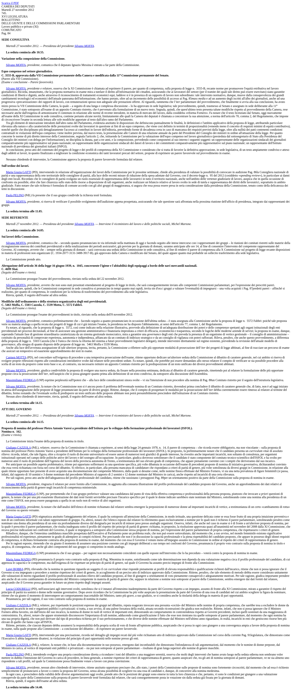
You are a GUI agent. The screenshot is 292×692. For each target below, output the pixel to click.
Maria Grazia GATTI (18, 172)
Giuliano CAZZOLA (18, 447)
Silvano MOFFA (84, 46)
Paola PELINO (15, 195)
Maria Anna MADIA (18, 559)
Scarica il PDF (10, 3)
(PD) (35, 172)
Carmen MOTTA (16, 357)
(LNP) (40, 380)
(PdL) (28, 195)
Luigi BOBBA (14, 569)
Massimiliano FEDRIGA (21, 380)
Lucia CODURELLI (18, 588)
